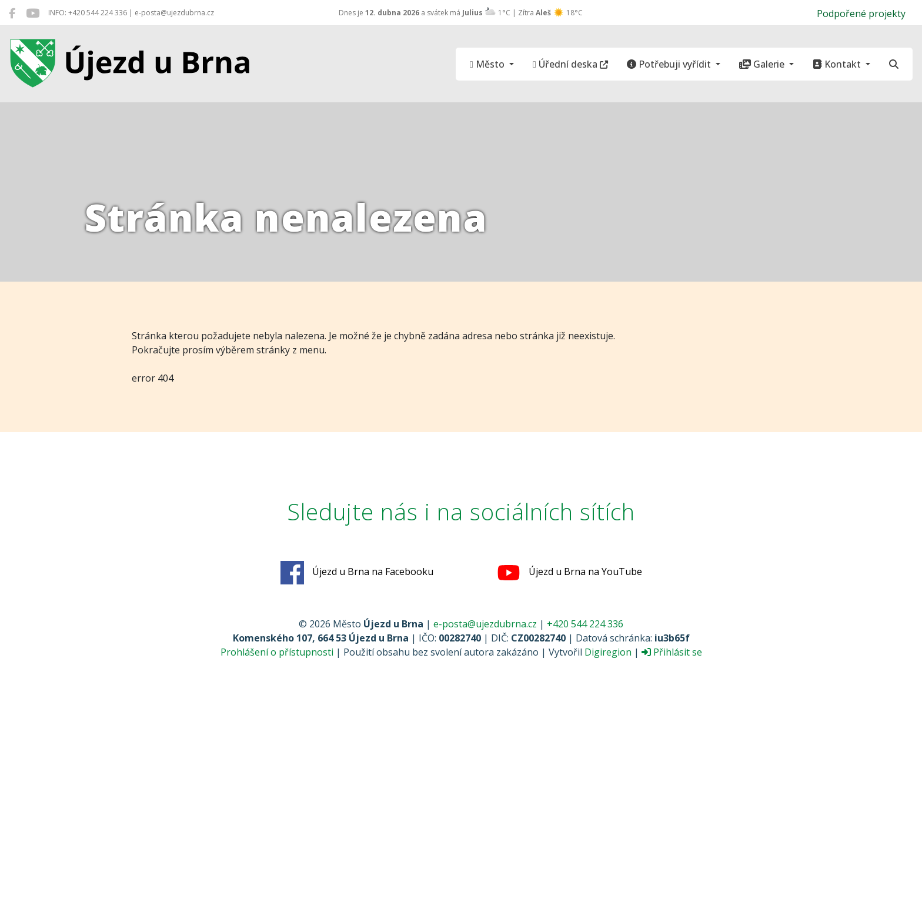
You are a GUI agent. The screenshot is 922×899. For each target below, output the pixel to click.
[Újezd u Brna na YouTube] (32, 13)
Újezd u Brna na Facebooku (356, 572)
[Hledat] (894, 64)
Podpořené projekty (861, 13)
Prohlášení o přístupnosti (277, 652)
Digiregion (608, 652)
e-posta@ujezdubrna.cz (485, 623)
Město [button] (488, 64)
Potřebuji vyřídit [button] (670, 64)
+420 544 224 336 (585, 623)
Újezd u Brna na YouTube (569, 572)
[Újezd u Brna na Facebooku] (12, 13)
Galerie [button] (763, 64)
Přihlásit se (672, 652)
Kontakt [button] (838, 64)
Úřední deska (570, 64)
